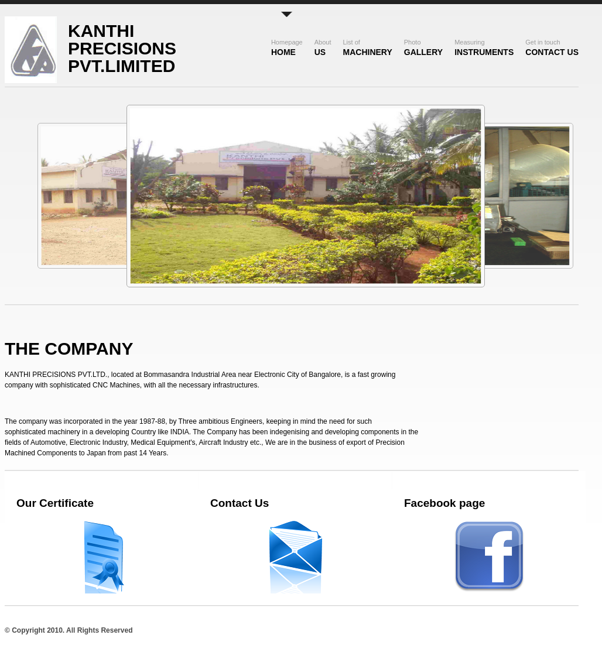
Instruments (484, 48)
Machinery (367, 48)
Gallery (423, 48)
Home (287, 48)
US (322, 48)
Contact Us (552, 48)
